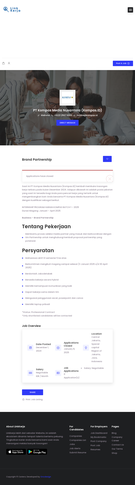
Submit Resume (77, 452)
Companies (75, 436)
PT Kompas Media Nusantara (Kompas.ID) (67, 110)
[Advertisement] (67, 35)
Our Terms (117, 448)
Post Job (95, 445)
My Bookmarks (98, 437)
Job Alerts (74, 448)
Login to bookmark (107, 159)
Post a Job (123, 63)
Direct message (67, 122)
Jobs (72, 444)
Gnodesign (45, 476)
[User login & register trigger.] (9, 63)
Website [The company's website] (44, 115)
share (32, 392)
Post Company (99, 441)
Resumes (95, 449)
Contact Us (118, 444)
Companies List (77, 440)
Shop (114, 453)
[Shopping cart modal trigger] (3, 63)
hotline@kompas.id (85, 115)
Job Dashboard (99, 433)
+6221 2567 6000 (61, 115)
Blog (114, 433)
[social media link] (126, 476)
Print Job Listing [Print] (32, 399)
